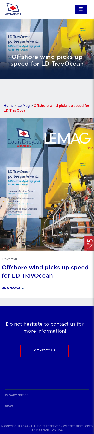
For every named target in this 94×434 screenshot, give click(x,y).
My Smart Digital (49, 429)
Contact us (44, 350)
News (9, 406)
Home (8, 106)
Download (11, 288)
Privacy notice (16, 395)
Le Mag (24, 106)
